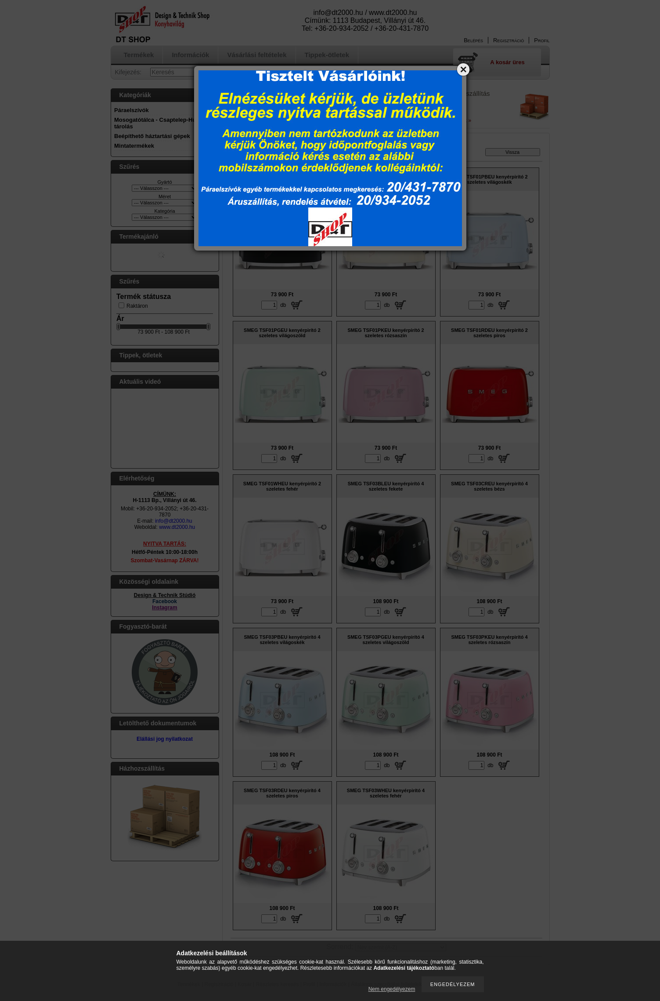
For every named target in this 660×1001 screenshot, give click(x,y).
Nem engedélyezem (391, 989)
